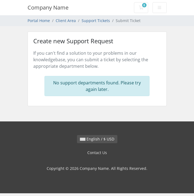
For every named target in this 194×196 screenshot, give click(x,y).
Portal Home (39, 20)
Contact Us (97, 152)
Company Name (48, 7)
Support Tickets (96, 20)
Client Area (66, 20)
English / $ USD (97, 139)
